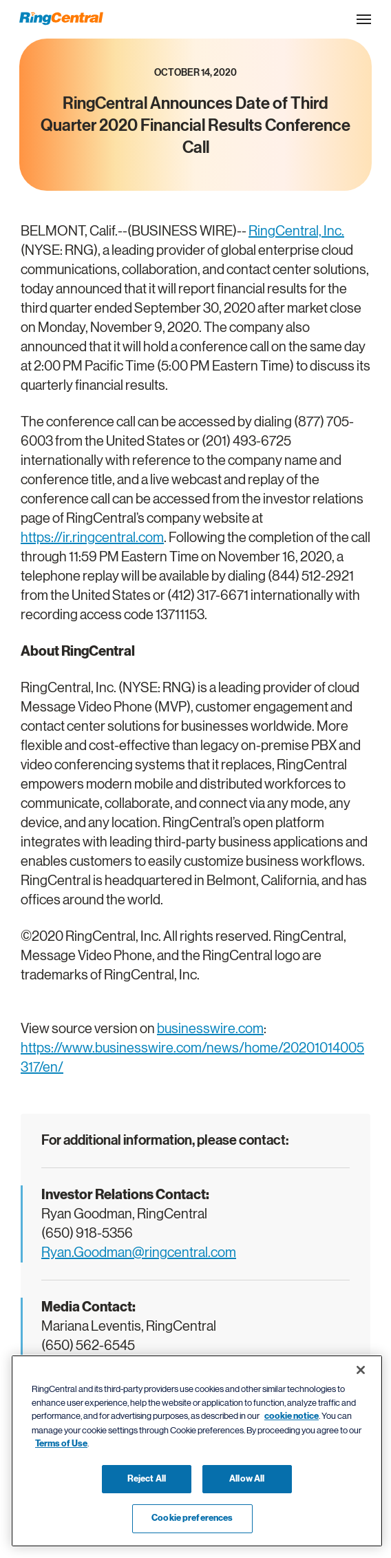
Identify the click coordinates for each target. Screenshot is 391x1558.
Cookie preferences (192, 1518)
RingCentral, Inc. (296, 231)
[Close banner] (361, 1370)
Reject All (146, 1478)
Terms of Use (61, 1443)
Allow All (246, 1478)
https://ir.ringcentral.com (92, 538)
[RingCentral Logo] (61, 19)
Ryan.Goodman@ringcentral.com (138, 1252)
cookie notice (291, 1416)
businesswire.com (210, 1029)
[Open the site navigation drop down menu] (364, 19)
